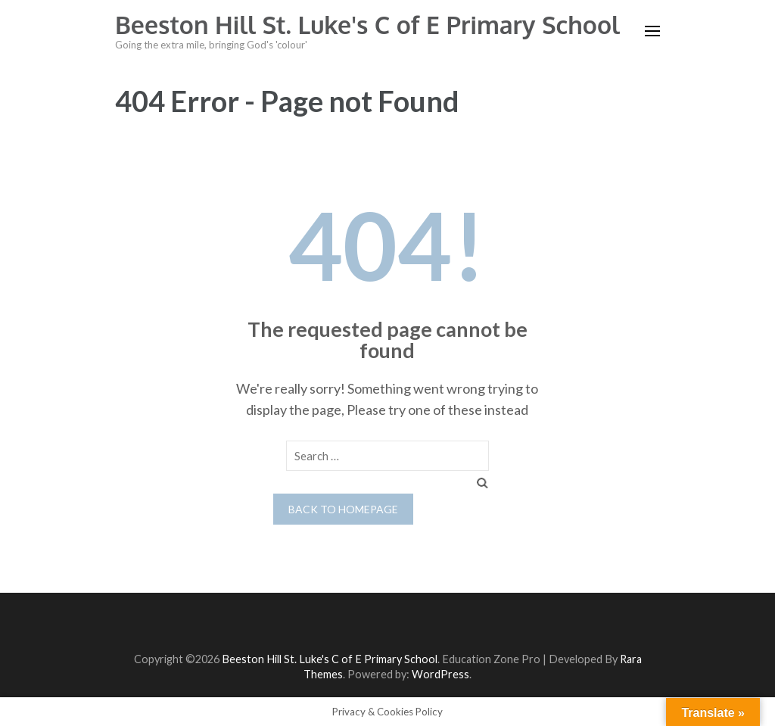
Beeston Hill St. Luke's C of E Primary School (367, 24)
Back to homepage (343, 509)
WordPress (440, 674)
